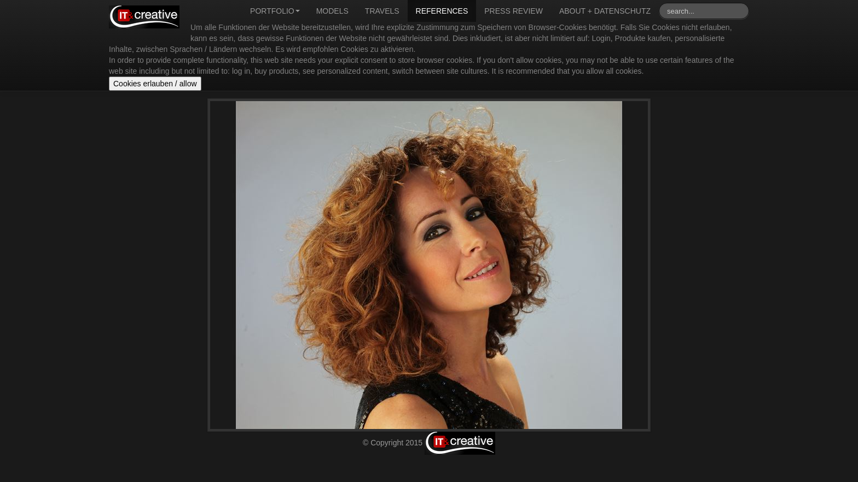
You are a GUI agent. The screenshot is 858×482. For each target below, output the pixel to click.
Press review (513, 11)
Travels (382, 11)
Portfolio (275, 11)
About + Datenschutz (605, 11)
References (442, 11)
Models (332, 11)
